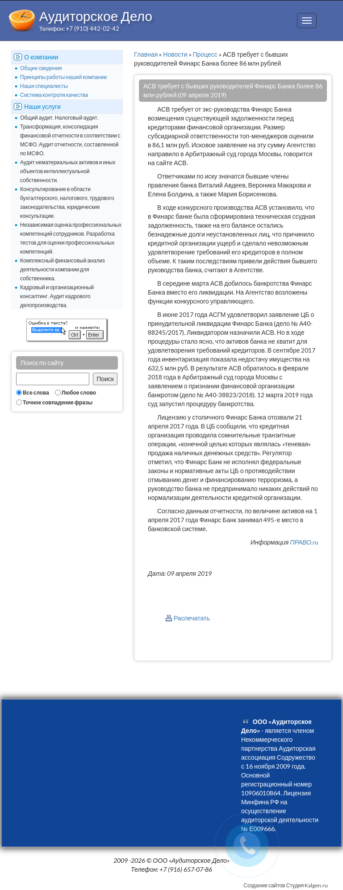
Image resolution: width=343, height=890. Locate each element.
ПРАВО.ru (304, 542)
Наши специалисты (44, 86)
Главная (146, 54)
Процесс (205, 54)
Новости (175, 54)
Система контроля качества (54, 94)
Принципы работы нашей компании (63, 77)
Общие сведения (41, 68)
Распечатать (192, 618)
